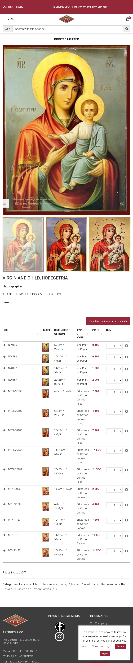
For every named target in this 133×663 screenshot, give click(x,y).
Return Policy (98, 600)
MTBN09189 (15, 403)
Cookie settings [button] (101, 646)
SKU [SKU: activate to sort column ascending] (6, 330)
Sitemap (95, 613)
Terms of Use (99, 586)
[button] (6, 130)
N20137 (12, 364)
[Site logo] (66, 18)
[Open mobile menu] (8, 19)
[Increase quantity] (120, 342)
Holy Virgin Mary (29, 541)
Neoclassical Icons (54, 541)
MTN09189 (14, 476)
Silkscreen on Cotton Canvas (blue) (36, 545)
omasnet (77, 657)
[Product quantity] (114, 342)
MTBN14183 (15, 418)
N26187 (12, 376)
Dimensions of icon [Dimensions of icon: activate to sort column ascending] (49, 332)
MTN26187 (14, 510)
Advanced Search (98, 624)
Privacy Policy (99, 606)
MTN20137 (14, 499)
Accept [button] (120, 646)
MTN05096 (14, 464)
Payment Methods (102, 593)
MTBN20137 (15, 433)
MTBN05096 (15, 387)
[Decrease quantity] (108, 342)
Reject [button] (105, 653)
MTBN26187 (15, 449)
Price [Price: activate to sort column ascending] (96, 330)
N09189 (12, 341)
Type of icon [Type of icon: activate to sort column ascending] (75, 330)
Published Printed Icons (83, 541)
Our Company (98, 580)
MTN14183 (14, 487)
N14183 (12, 352)
